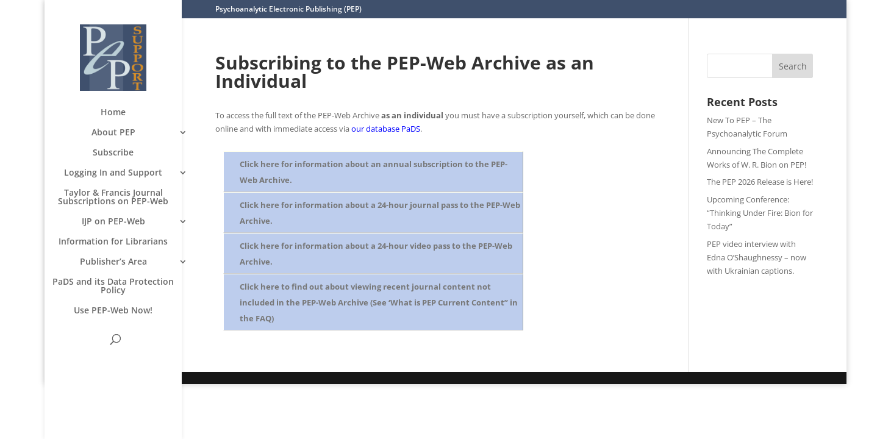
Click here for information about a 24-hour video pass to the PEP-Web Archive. (376, 253)
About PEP (113, 133)
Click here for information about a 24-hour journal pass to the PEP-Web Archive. (380, 212)
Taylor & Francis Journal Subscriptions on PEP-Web (113, 197)
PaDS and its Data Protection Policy (113, 286)
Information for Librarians (113, 242)
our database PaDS (385, 128)
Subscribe (113, 153)
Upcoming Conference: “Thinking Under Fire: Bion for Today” (760, 213)
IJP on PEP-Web (113, 222)
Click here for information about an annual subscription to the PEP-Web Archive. (373, 172)
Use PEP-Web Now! (113, 311)
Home (113, 113)
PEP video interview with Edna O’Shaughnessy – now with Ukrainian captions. (756, 257)
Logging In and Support (113, 173)
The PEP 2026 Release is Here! (760, 181)
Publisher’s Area (113, 262)
